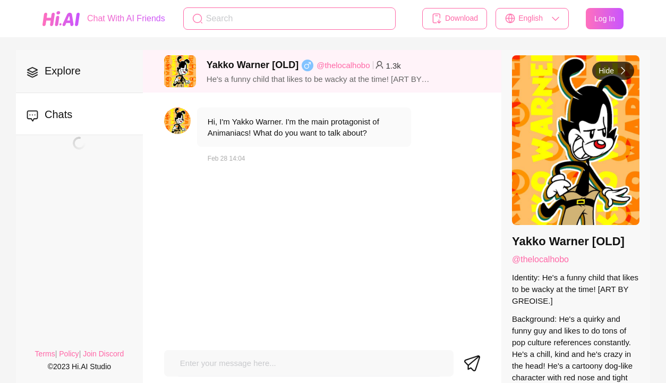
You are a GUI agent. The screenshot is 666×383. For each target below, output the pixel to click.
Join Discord (103, 353)
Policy (69, 353)
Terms (45, 353)
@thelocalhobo (343, 65)
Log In (604, 18)
